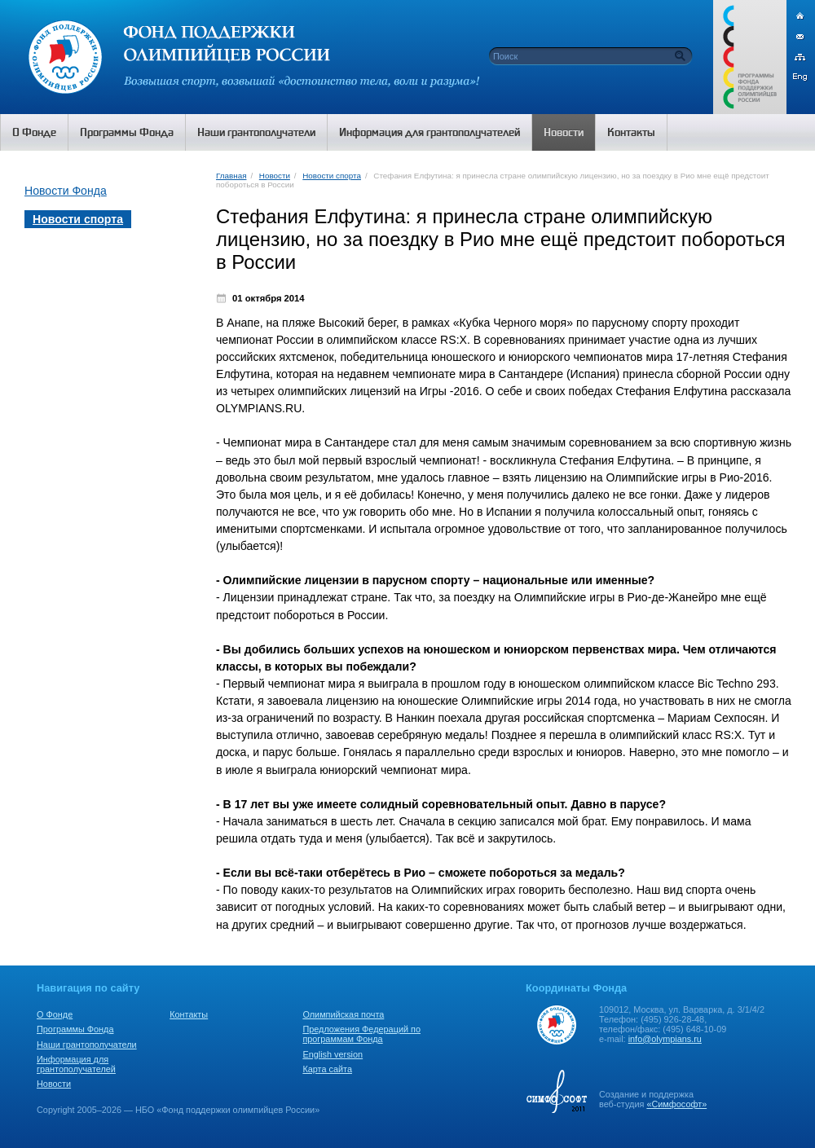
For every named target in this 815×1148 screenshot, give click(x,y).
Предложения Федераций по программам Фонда (361, 1034)
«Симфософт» (676, 1104)
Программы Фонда (75, 1029)
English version (332, 1054)
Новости (274, 175)
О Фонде (55, 1014)
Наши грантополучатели (87, 1044)
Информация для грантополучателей (76, 1064)
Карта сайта (327, 1069)
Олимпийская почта (343, 1014)
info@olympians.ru (665, 1039)
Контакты (189, 1014)
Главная (231, 175)
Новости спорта (331, 175)
